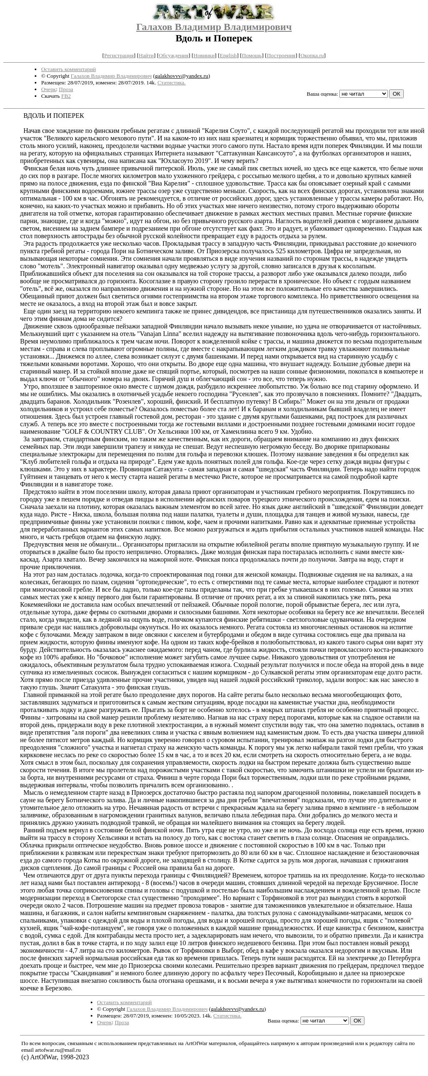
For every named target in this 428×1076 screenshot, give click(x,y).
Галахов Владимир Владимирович (214, 26)
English (228, 55)
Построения (281, 55)
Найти (146, 55)
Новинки (204, 55)
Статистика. (172, 82)
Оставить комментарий (68, 69)
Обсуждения (174, 55)
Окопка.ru (312, 55)
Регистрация (119, 55)
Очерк (48, 89)
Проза (66, 89)
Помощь (252, 55)
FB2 (66, 96)
